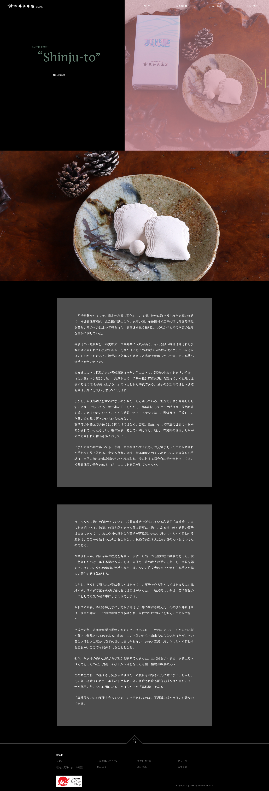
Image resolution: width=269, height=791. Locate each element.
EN (260, 73)
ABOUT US (182, 6)
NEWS (147, 6)
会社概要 (142, 767)
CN (259, 78)
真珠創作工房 (144, 761)
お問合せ (182, 767)
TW (259, 83)
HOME (59, 755)
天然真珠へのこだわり (109, 761)
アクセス (182, 761)
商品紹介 (101, 767)
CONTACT (252, 6)
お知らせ (61, 761)
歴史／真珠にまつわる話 (69, 767)
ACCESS (216, 6)
